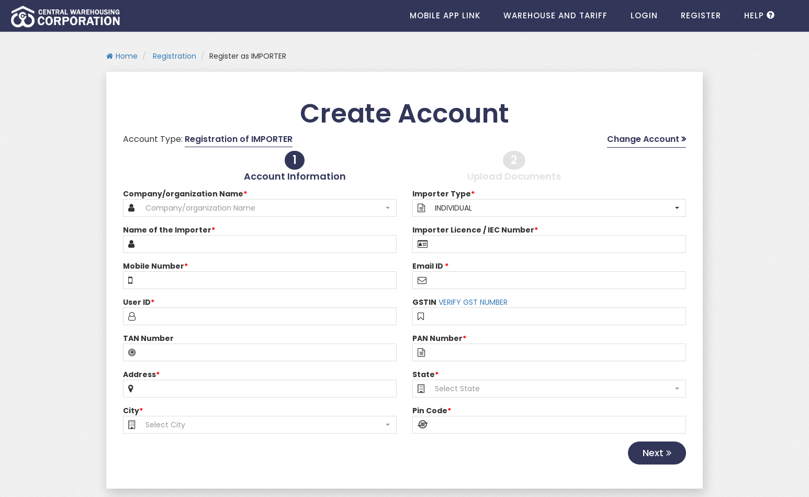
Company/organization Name (185, 194)
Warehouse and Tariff (555, 15)
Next (657, 452)
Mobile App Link (445, 15)
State (425, 374)
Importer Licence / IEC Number (475, 230)
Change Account (646, 139)
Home (122, 56)
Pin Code (431, 410)
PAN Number (439, 338)
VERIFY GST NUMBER (473, 302)
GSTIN (424, 302)
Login (644, 15)
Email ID (430, 266)
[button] (267, 208)
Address (141, 374)
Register (701, 15)
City (133, 410)
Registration (173, 56)
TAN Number (148, 338)
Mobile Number (155, 266)
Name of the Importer (169, 230)
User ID (138, 302)
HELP (759, 15)
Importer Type (443, 194)
